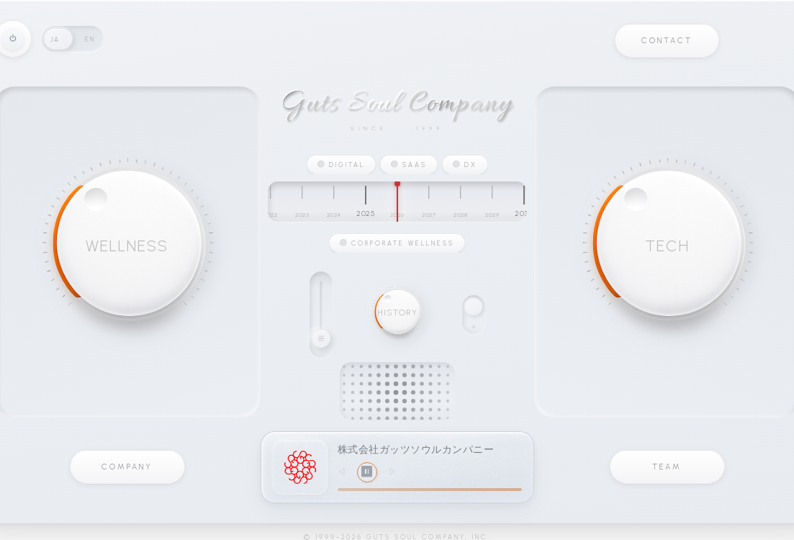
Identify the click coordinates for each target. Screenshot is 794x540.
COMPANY (127, 467)
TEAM (667, 467)
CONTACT (667, 40)
